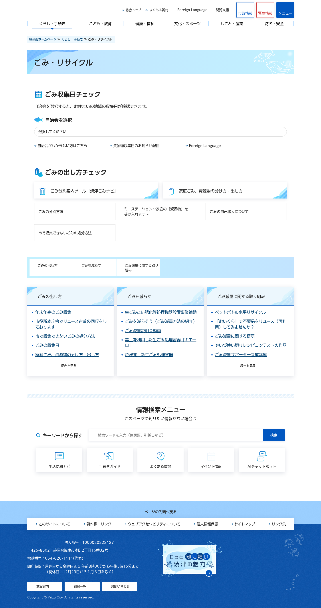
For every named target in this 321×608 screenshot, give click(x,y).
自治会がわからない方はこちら (62, 145)
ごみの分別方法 (50, 211)
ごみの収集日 (47, 345)
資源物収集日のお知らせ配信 (136, 145)
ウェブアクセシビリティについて (154, 524)
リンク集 (279, 524)
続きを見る (68, 365)
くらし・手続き (72, 39)
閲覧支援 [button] (222, 10)
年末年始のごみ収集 (53, 312)
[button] (265, 10)
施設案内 (42, 586)
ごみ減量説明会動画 (143, 331)
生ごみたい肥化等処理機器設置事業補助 (161, 312)
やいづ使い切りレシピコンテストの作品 (251, 345)
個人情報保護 (207, 524)
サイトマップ (244, 524)
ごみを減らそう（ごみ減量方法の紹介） (161, 321)
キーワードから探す (63, 435)
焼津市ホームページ (42, 39)
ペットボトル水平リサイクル (240, 312)
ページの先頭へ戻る (160, 512)
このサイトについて (54, 524)
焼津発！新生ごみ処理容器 (149, 355)
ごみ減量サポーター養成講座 (241, 355)
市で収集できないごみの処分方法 (65, 233)
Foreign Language (192, 10)
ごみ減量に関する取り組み (141, 268)
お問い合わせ (120, 586)
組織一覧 (80, 586)
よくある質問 (158, 10)
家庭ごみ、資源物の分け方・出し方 (67, 355)
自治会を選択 (58, 120)
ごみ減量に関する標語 (235, 336)
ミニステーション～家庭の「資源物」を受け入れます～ (156, 211)
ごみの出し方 (47, 265)
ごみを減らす (91, 265)
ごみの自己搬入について (229, 211)
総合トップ (133, 10)
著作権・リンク (99, 524)
